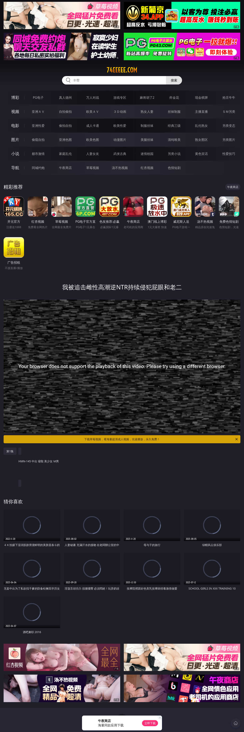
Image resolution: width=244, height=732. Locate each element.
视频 (15, 111)
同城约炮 (38, 168)
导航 (15, 167)
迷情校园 (147, 153)
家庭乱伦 (65, 153)
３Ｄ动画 (119, 111)
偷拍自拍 (65, 125)
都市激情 (38, 153)
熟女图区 (201, 139)
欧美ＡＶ (92, 111)
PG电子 (38, 97)
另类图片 (228, 139)
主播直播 (201, 111)
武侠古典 (119, 153)
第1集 (10, 451)
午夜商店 (65, 168)
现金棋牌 (201, 97)
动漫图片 (119, 139)
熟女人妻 (147, 111)
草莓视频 (92, 168)
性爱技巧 (228, 153)
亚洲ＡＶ (38, 111)
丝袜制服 (174, 111)
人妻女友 (92, 153)
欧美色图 (92, 139)
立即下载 (150, 723)
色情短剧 (174, 168)
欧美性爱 (119, 125)
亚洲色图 (65, 139)
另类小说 (174, 153)
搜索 (174, 80)
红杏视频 (147, 168)
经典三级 (174, 125)
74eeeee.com (122, 70)
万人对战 (92, 97)
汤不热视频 (120, 168)
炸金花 (174, 97)
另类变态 (228, 125)
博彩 (15, 97)
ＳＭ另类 (228, 111)
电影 (15, 125)
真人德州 (65, 97)
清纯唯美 (174, 139)
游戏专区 (119, 97)
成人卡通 (92, 125)
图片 (15, 139)
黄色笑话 (201, 153)
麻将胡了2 (147, 97)
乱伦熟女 (201, 125)
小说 (15, 153)
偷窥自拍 (38, 139)
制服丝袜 (147, 125)
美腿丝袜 (147, 139)
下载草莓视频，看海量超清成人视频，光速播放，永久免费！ (161, 439)
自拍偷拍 (65, 111)
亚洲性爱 (38, 125)
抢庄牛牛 (228, 97)
